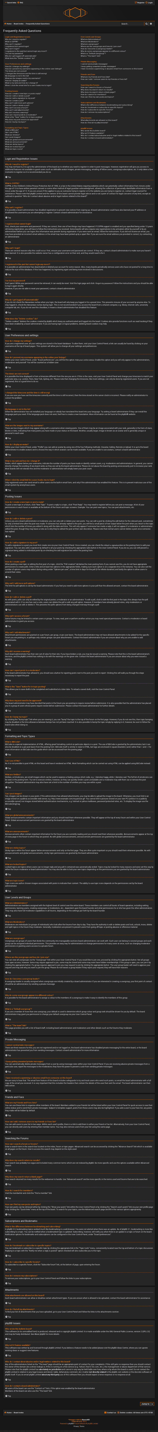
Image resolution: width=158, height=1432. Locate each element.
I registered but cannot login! (17, 46)
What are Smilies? (12, 135)
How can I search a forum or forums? (96, 87)
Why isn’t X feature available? (92, 133)
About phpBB (39, 1334)
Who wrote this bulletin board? (93, 131)
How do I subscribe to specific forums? (97, 110)
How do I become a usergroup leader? (96, 49)
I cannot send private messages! (94, 64)
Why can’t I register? (13, 44)
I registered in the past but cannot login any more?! (26, 51)
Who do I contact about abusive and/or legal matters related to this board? (111, 136)
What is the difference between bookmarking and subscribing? (107, 105)
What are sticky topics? (14, 144)
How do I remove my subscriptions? (95, 112)
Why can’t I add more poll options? (19, 103)
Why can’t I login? (12, 49)
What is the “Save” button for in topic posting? (24, 117)
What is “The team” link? (91, 56)
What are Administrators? (91, 39)
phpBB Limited (77, 1331)
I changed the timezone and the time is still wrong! (26, 74)
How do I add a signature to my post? (20, 98)
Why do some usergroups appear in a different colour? (103, 51)
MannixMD (86, 1420)
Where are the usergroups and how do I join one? (101, 46)
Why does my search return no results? (97, 90)
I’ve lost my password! (14, 54)
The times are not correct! (16, 71)
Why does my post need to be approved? (22, 120)
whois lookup (36, 1367)
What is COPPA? (11, 42)
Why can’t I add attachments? (17, 110)
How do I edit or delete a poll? (17, 105)
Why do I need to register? (16, 39)
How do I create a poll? (14, 101)
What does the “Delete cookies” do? (20, 58)
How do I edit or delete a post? (17, 96)
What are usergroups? (90, 44)
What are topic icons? (14, 149)
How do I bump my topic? (15, 122)
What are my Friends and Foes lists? (95, 77)
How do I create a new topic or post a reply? (23, 94)
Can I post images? (13, 137)
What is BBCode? (12, 130)
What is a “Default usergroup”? (93, 54)
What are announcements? (16, 142)
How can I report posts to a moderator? (21, 115)
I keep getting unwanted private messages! (98, 66)
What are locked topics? (15, 147)
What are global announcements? (19, 140)
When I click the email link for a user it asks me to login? (28, 85)
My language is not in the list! (17, 76)
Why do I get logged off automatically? (20, 56)
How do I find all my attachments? (94, 123)
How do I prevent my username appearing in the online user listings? (33, 69)
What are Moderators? (90, 42)
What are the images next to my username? (23, 78)
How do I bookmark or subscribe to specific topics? (102, 107)
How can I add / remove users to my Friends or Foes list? (104, 79)
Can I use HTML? (12, 132)
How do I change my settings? (17, 66)
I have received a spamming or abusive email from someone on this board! (112, 69)
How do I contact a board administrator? (97, 138)
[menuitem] (20, 3)
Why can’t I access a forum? (16, 108)
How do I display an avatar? (16, 81)
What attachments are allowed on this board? (99, 120)
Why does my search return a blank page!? (98, 92)
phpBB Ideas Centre (119, 1348)
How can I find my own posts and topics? (97, 97)
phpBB (124, 414)
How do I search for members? (93, 95)
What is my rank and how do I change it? (21, 83)
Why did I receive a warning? (16, 113)
